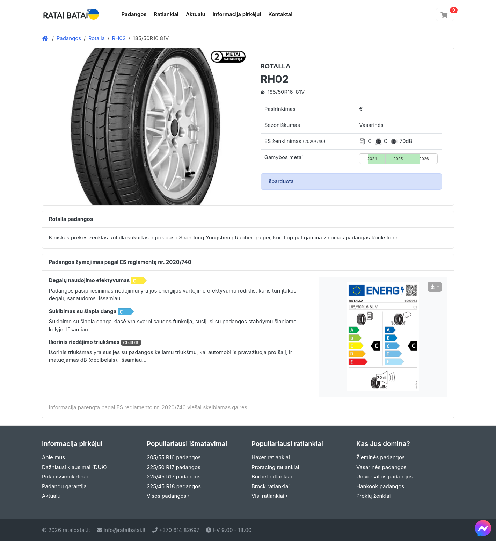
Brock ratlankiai (270, 486)
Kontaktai (280, 14)
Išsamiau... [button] (112, 298)
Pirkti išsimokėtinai (65, 476)
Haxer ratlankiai (270, 457)
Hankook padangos (380, 486)
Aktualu (195, 14)
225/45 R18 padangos (174, 486)
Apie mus (53, 457)
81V (300, 91)
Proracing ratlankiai (275, 467)
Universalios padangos (384, 476)
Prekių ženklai (373, 495)
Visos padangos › (168, 495)
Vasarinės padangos (381, 467)
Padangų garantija (64, 486)
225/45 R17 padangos (173, 476)
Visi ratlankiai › (269, 495)
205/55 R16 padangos (174, 457)
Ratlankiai (166, 14)
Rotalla (96, 38)
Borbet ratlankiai (271, 476)
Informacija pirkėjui (237, 14)
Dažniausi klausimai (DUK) (74, 467)
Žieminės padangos (380, 457)
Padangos (134, 14)
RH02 (119, 38)
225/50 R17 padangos (173, 467)
